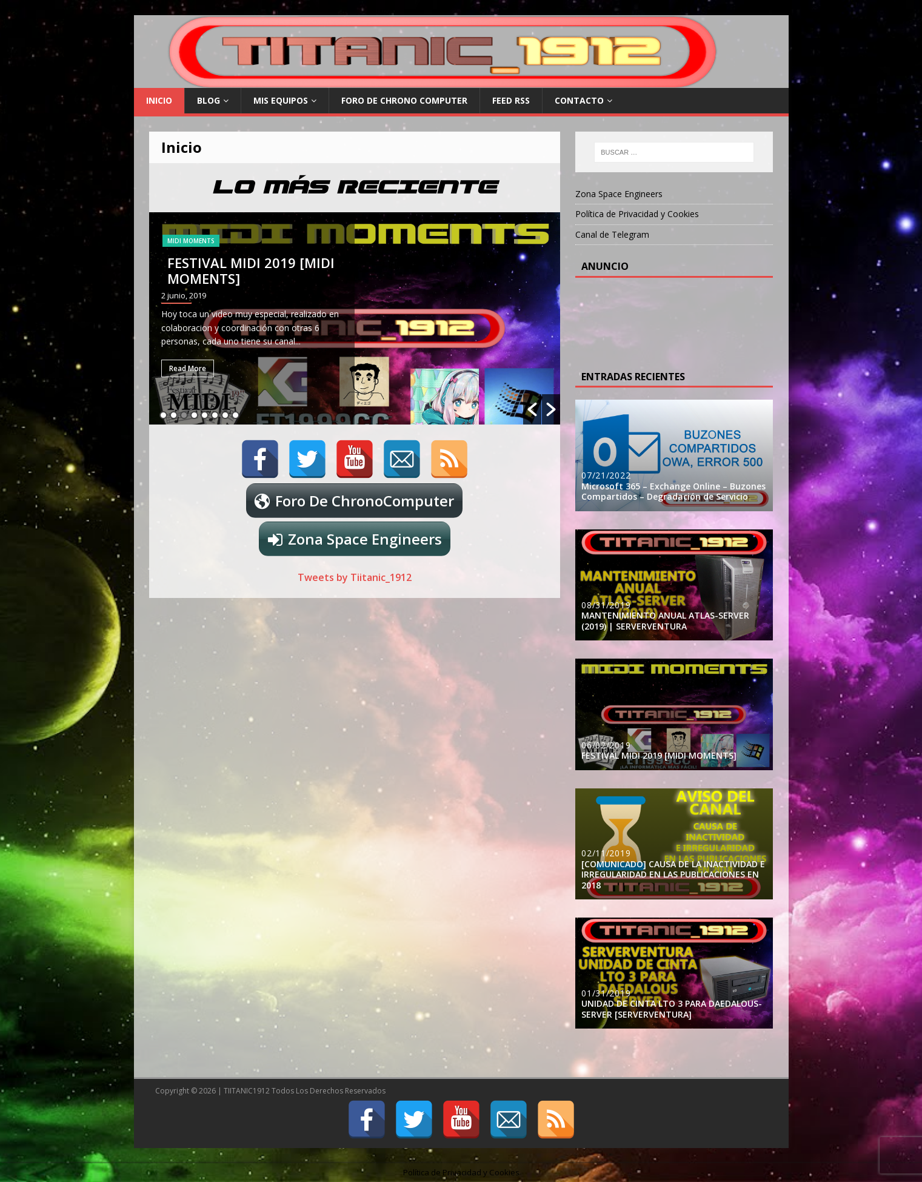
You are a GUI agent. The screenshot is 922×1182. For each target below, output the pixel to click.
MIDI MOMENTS (191, 241)
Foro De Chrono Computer (404, 100)
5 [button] (205, 415)
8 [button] (235, 415)
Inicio (159, 100)
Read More (187, 368)
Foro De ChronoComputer (364, 501)
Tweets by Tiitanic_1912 (355, 577)
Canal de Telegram (612, 234)
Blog (208, 100)
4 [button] (194, 415)
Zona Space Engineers (365, 539)
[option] (355, 318)
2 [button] (174, 415)
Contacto (579, 100)
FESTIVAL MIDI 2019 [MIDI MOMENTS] (251, 270)
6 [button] (215, 415)
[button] (532, 409)
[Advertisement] (678, 320)
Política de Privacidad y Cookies (637, 214)
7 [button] (225, 415)
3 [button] (184, 415)
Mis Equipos (280, 100)
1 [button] (163, 415)
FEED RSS (511, 100)
